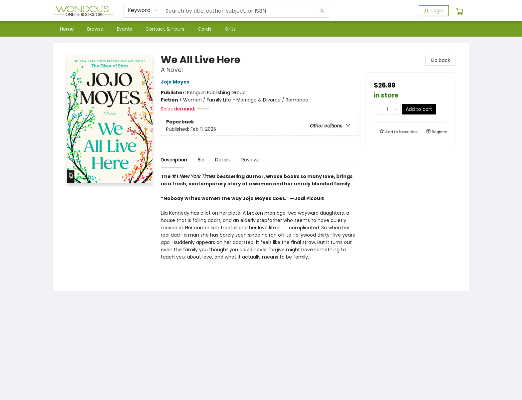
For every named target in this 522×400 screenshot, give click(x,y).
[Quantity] (387, 109)
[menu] (261, 29)
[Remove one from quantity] (378, 109)
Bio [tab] (201, 159)
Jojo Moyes (176, 82)
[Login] (434, 10)
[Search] (322, 10)
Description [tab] (174, 159)
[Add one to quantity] (396, 109)
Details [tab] (223, 159)
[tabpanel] (260, 224)
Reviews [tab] (250, 159)
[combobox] (143, 10)
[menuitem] (67, 29)
